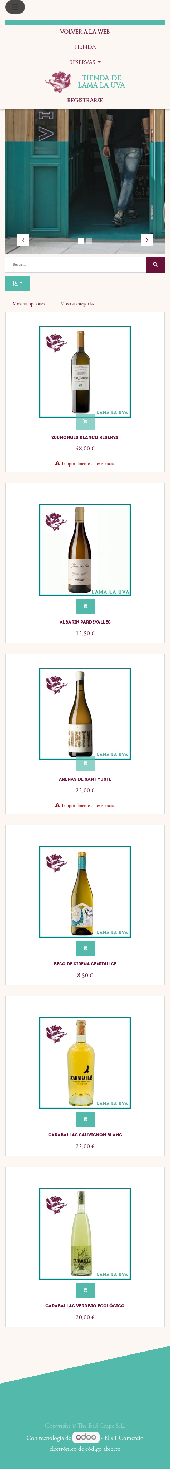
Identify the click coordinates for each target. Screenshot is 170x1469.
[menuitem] (85, 32)
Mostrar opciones (28, 304)
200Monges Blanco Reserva (85, 437)
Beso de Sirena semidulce (85, 964)
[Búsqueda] (155, 265)
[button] (17, 284)
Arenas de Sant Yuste (85, 779)
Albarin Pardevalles (85, 622)
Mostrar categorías (77, 304)
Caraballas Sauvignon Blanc (85, 1134)
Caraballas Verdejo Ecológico (85, 1305)
